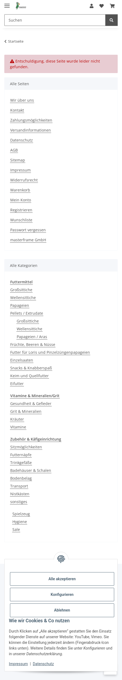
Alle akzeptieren (62, 579)
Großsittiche (21, 289)
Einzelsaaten (21, 360)
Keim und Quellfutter (29, 375)
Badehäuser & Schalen (30, 470)
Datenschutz (43, 664)
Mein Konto (20, 199)
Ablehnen (62, 610)
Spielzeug (21, 513)
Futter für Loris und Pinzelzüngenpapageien (50, 352)
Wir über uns (22, 100)
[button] (91, 6)
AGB (14, 150)
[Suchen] (55, 20)
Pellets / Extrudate (26, 313)
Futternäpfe (21, 454)
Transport (19, 486)
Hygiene (19, 521)
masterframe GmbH (28, 239)
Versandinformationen (30, 130)
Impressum (18, 664)
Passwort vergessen (28, 229)
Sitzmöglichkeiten (26, 446)
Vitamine (18, 427)
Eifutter (17, 383)
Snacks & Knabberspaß (31, 367)
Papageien (19, 305)
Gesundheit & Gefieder (30, 403)
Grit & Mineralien (25, 411)
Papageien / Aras (32, 336)
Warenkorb (20, 190)
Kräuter (17, 419)
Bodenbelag (21, 478)
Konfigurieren (62, 594)
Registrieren (21, 209)
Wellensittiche (23, 297)
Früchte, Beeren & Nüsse (32, 344)
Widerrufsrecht (24, 180)
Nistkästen (19, 493)
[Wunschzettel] (101, 6)
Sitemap (17, 160)
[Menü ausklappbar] (7, 3)
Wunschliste (21, 219)
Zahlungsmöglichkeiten (31, 120)
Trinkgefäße (21, 462)
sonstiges (18, 501)
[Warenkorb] (112, 6)
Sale (16, 529)
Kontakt (17, 110)
